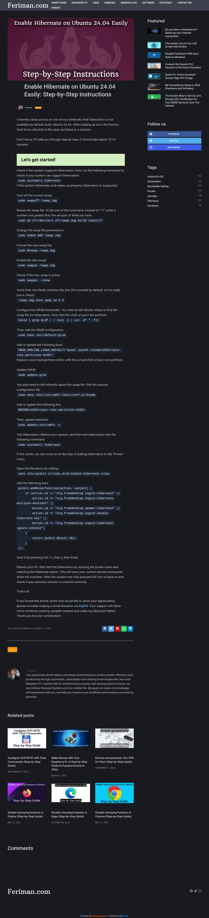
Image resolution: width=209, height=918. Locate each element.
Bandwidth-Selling (159, 199)
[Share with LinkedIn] (130, 629)
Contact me (184, 2)
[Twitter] (195, 898)
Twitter (164, 152)
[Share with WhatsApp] (123, 629)
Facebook (165, 145)
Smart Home (59, 2)
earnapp (153, 209)
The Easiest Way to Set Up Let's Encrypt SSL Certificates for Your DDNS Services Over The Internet (182, 111)
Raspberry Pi (79, 2)
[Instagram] (199, 898)
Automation (155, 193)
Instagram (165, 159)
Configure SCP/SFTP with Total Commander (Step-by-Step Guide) (26, 763)
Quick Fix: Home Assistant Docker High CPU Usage (182, 82)
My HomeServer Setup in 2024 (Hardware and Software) (181, 95)
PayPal (83, 606)
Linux (96, 2)
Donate (56, 7)
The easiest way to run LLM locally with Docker (183, 45)
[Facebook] (190, 898)
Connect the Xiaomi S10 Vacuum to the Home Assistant (181, 69)
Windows (109, 2)
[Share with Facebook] (103, 629)
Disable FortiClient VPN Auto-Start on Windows (180, 56)
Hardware (153, 219)
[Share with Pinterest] (116, 629)
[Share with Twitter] (110, 629)
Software (148, 2)
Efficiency (166, 2)
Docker (152, 204)
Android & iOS (129, 2)
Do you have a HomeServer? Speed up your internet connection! (183, 33)
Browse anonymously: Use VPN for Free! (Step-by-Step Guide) (113, 763)
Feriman (29, 107)
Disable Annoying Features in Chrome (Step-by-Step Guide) (114, 819)
